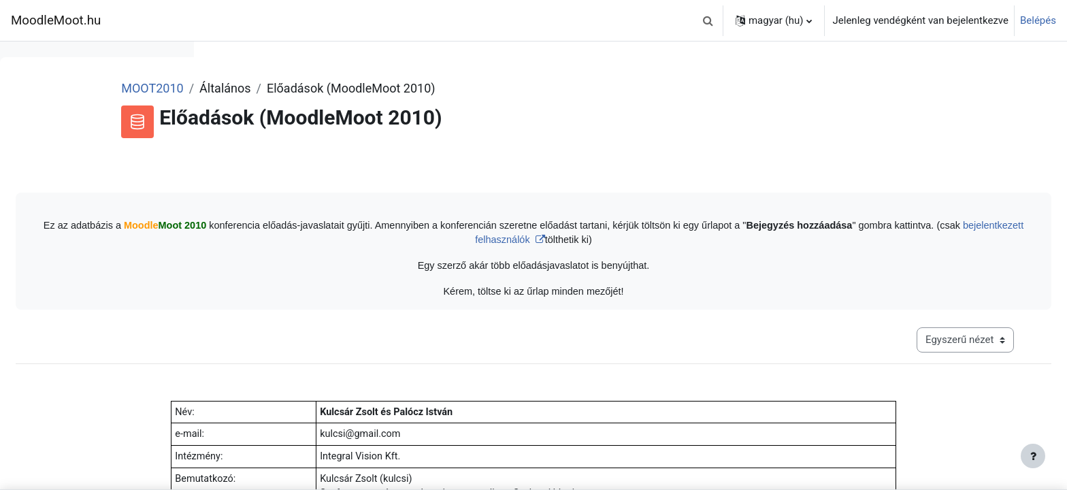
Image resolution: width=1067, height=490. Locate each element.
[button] (708, 20)
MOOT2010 (333, 88)
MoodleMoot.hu (56, 20)
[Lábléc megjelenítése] (1033, 456)
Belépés (1038, 20)
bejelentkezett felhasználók (703, 241)
